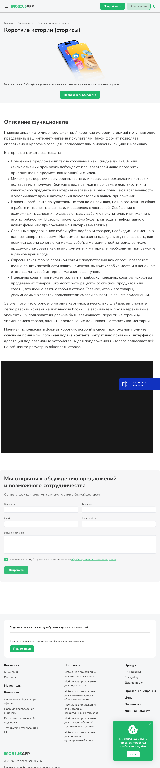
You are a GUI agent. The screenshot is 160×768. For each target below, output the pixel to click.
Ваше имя (9, 510)
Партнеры (10, 677)
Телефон (87, 510)
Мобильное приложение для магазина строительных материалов (81, 709)
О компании (11, 672)
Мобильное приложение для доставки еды (80, 683)
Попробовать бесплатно (80, 95)
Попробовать (111, 6)
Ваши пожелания (14, 538)
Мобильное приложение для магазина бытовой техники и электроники (80, 723)
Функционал (133, 672)
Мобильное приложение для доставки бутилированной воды (80, 736)
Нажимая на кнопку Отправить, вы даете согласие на (63, 565)
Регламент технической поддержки (19, 720)
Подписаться (22, 649)
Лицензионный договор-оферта (20, 701)
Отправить (16, 575)
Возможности (25, 23)
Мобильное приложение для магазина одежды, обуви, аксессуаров (80, 695)
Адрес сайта (89, 524)
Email (7, 524)
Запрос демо (138, 6)
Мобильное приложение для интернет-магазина (80, 674)
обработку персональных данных (66, 641)
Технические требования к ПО (21, 730)
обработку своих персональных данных (93, 565)
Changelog (131, 677)
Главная (9, 23)
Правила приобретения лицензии (19, 711)
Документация (134, 683)
